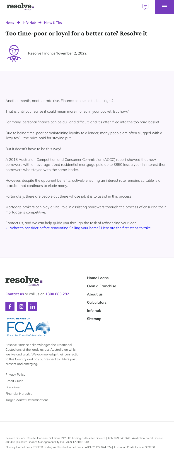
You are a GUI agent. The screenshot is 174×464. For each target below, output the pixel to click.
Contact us (14, 294)
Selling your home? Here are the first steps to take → (112, 228)
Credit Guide (14, 381)
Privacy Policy (15, 374)
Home (9, 22)
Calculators (96, 302)
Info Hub (29, 22)
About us (95, 294)
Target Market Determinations (26, 400)
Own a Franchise (101, 286)
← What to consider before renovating (37, 228)
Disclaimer (13, 387)
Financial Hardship (18, 394)
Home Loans (98, 277)
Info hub (94, 310)
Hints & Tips (53, 22)
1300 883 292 (57, 294)
